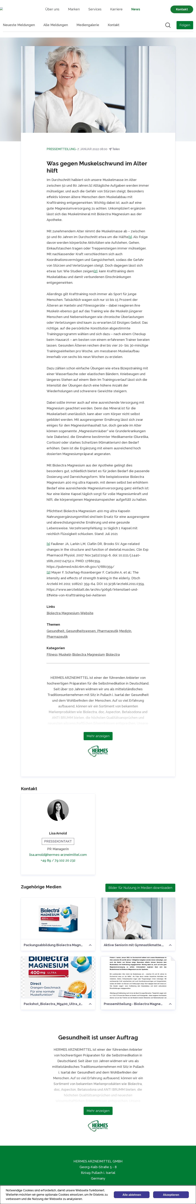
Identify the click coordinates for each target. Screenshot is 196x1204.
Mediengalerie (87, 25)
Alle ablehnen (131, 1194)
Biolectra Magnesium (88, 654)
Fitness (52, 654)
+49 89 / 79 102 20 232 (58, 860)
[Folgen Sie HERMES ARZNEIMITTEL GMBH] (185, 25)
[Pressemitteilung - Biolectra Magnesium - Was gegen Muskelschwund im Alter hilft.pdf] (138, 977)
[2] (95, 271)
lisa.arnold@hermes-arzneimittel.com (58, 855)
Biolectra (113, 654)
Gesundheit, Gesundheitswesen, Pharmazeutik (82, 631)
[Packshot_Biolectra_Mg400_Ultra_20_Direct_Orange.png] (58, 977)
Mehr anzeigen (98, 736)
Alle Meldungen (55, 25)
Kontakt (113, 25)
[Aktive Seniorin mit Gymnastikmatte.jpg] (138, 918)
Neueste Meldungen (19, 25)
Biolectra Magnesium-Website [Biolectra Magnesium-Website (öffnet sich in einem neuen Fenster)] (70, 613)
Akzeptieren (171, 1194)
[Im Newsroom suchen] (168, 25)
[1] (130, 237)
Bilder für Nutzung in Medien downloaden (140, 888)
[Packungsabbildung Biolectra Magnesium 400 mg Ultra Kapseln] (58, 918)
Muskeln (65, 654)
